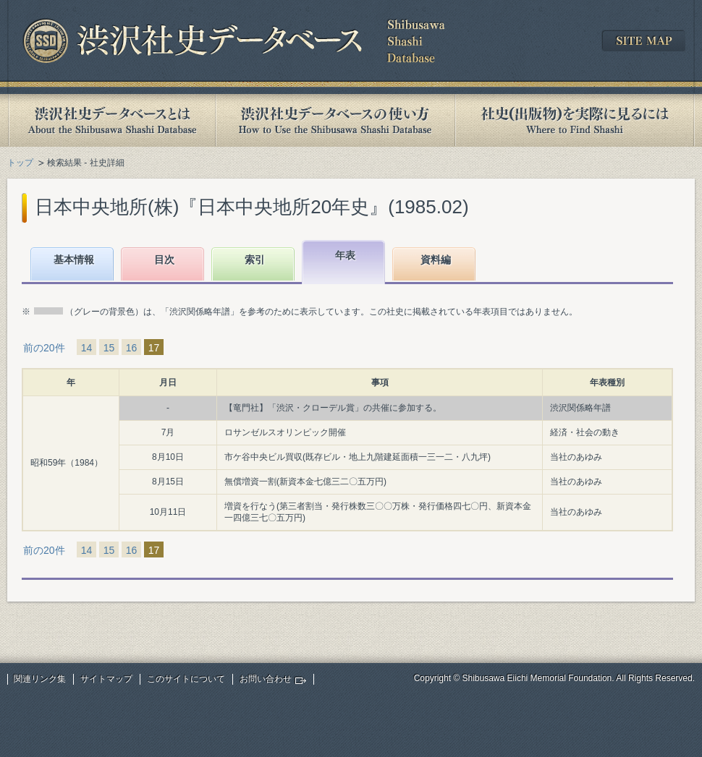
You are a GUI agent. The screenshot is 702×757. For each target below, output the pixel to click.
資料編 (435, 259)
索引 (255, 259)
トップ (20, 163)
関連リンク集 (40, 679)
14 (87, 348)
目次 (164, 259)
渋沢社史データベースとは (111, 120)
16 (132, 348)
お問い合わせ (266, 679)
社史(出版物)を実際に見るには (574, 120)
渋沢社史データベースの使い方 (335, 120)
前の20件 (44, 348)
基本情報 (74, 259)
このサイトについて (186, 679)
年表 (345, 255)
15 (109, 348)
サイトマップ (106, 679)
